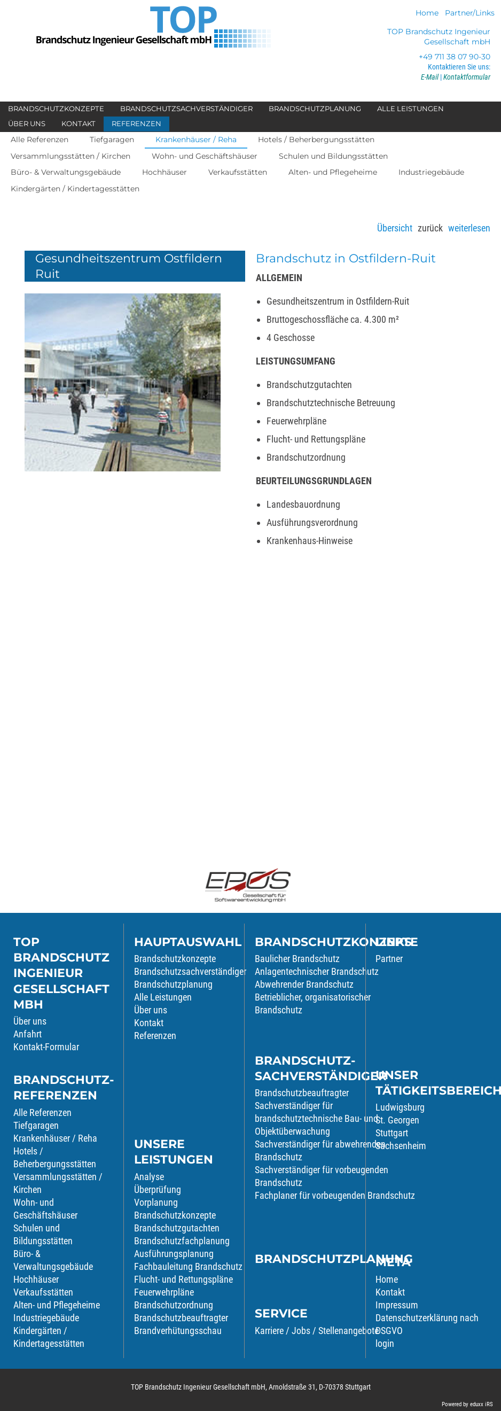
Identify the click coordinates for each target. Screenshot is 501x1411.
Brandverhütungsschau (178, 1330)
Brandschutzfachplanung (182, 1240)
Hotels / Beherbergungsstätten (54, 1157)
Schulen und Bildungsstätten (43, 1234)
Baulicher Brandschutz (297, 958)
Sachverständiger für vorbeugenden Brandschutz (321, 1176)
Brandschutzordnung (173, 1305)
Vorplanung (156, 1202)
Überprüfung (157, 1189)
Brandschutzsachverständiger (190, 971)
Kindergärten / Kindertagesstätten (48, 1337)
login (384, 1343)
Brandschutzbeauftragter (181, 1317)
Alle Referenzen (42, 1112)
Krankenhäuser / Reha (55, 1138)
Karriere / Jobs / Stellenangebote (317, 1330)
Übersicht (394, 228)
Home (386, 1279)
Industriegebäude (46, 1317)
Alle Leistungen (163, 997)
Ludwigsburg (400, 1107)
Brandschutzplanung (173, 984)
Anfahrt (27, 1034)
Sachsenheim (400, 1145)
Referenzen (155, 1035)
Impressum (396, 1305)
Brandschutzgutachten (177, 1228)
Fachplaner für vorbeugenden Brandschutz (335, 1195)
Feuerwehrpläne (164, 1292)
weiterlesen (469, 228)
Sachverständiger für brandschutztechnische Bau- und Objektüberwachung (316, 1118)
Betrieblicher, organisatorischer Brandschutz (313, 1003)
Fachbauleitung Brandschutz (188, 1266)
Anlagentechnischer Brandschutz (317, 971)
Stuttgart (391, 1132)
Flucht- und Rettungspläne (183, 1279)
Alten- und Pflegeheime (56, 1305)
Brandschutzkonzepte (175, 958)
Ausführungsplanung (174, 1253)
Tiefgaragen (36, 1125)
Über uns (29, 1021)
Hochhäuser (36, 1279)
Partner (389, 958)
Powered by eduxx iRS (467, 1404)
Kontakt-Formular (46, 1046)
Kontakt (148, 1022)
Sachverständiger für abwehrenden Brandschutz (320, 1150)
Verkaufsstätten (43, 1292)
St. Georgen (397, 1120)
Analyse (149, 1176)
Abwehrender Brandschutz (304, 984)
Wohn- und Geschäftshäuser (45, 1209)
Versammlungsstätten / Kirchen (58, 1183)
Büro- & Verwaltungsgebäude (53, 1260)
